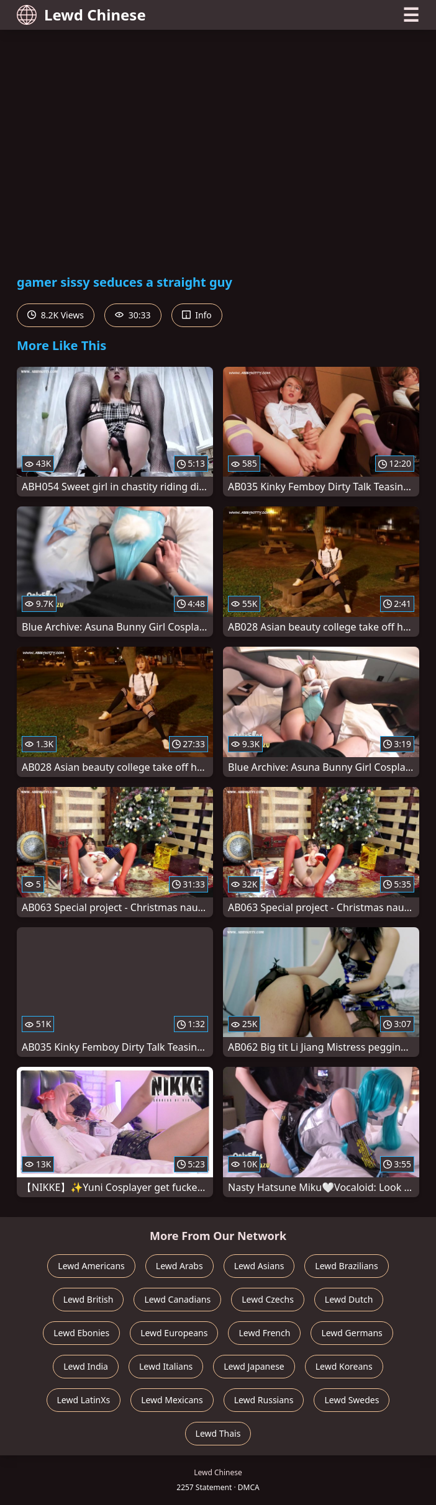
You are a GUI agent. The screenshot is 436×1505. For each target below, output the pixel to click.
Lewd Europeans (173, 1333)
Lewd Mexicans (171, 1400)
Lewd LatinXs (84, 1400)
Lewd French (264, 1333)
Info (197, 315)
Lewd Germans (351, 1333)
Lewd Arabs (179, 1266)
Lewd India (85, 1366)
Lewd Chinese (81, 14)
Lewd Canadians (177, 1299)
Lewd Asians (259, 1266)
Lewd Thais (218, 1433)
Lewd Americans (91, 1266)
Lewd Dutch (349, 1299)
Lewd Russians (264, 1400)
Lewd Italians (166, 1366)
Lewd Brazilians (346, 1266)
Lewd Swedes (351, 1400)
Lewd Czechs (268, 1299)
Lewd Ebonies (81, 1333)
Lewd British (88, 1299)
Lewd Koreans (344, 1366)
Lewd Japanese (254, 1366)
